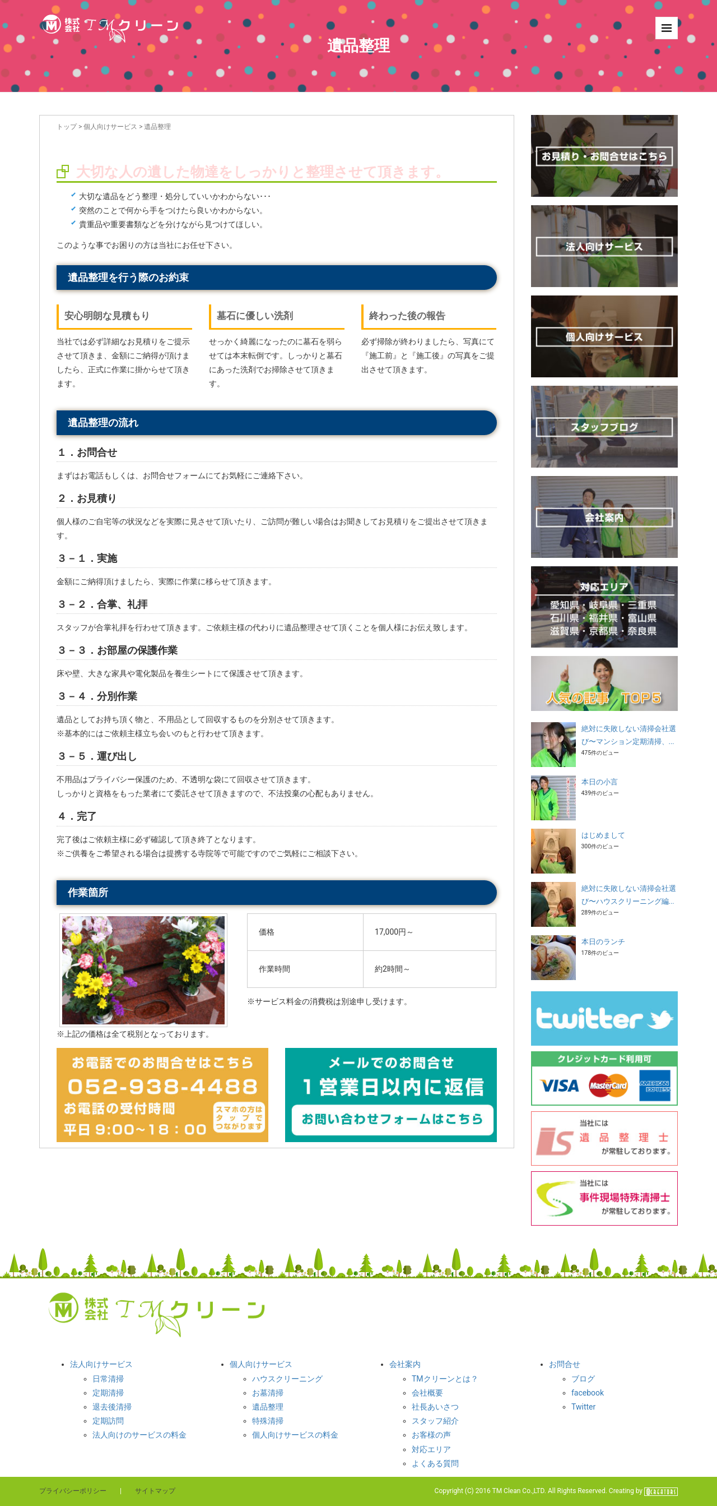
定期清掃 (108, 1392)
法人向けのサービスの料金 (139, 1434)
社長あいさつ (435, 1406)
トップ (67, 127)
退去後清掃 (112, 1406)
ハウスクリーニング (287, 1378)
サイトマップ (155, 1491)
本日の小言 (599, 782)
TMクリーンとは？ (445, 1378)
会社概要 (427, 1392)
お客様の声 (431, 1434)
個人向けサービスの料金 (295, 1434)
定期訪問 (108, 1420)
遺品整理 (267, 1406)
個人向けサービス (110, 127)
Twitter (583, 1406)
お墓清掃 (267, 1392)
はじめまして (603, 835)
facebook (587, 1392)
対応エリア (431, 1449)
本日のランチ (603, 941)
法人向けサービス (101, 1364)
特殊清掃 (267, 1420)
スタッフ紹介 (435, 1420)
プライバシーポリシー (72, 1491)
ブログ (583, 1378)
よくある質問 (435, 1463)
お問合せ (564, 1364)
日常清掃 (108, 1378)
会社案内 (405, 1364)
